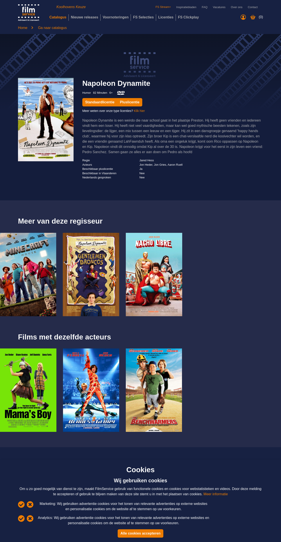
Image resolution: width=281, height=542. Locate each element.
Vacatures (219, 7)
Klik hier (139, 111)
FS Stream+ (159, 7)
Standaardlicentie (99, 102)
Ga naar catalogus (52, 28)
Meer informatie (216, 494)
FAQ (204, 7)
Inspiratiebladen (186, 7)
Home (22, 28)
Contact (253, 7)
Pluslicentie (129, 102)
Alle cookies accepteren (140, 533)
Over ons (237, 7)
